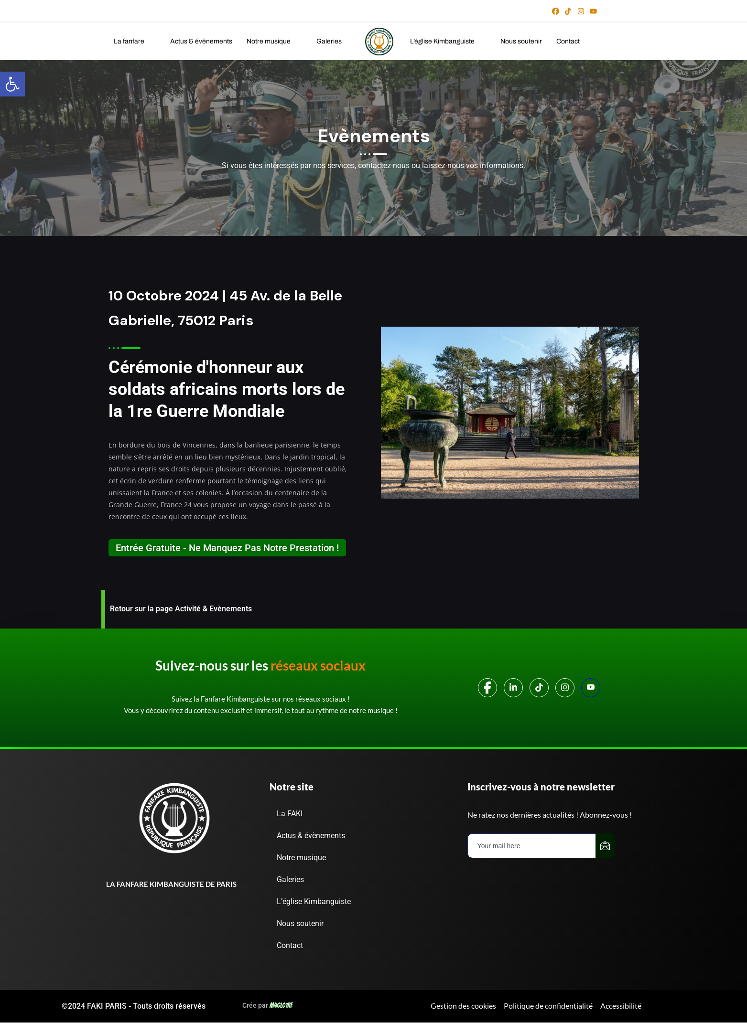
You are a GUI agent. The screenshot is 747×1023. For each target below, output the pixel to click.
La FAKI (298, 813)
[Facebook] (487, 687)
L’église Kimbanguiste (448, 41)
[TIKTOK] (539, 687)
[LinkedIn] (513, 687)
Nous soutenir (521, 41)
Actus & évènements (201, 41)
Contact (568, 41)
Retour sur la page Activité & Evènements (181, 608)
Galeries (334, 41)
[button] (135, 41)
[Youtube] (590, 687)
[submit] (605, 845)
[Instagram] (564, 687)
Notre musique (274, 41)
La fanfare (135, 41)
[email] (531, 845)
